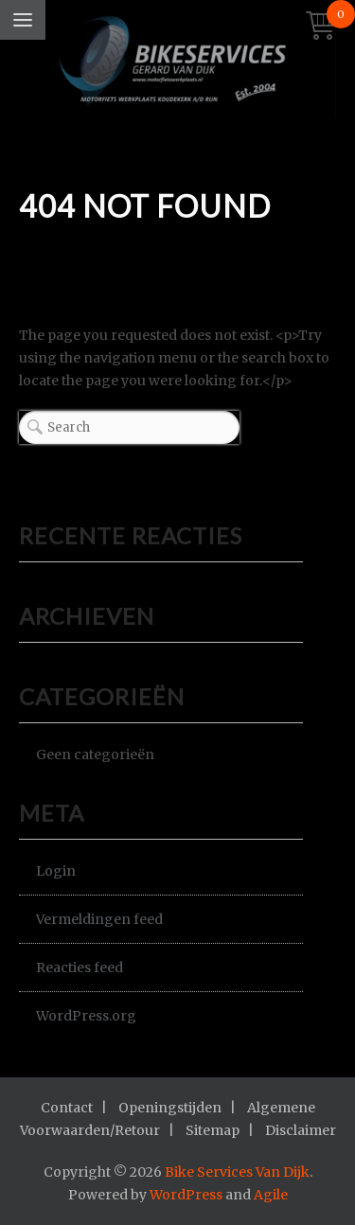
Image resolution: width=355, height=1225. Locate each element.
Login (56, 870)
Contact (67, 1107)
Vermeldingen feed (99, 919)
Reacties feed (79, 967)
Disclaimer (300, 1130)
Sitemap (213, 1130)
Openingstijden (170, 1107)
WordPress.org (86, 1015)
